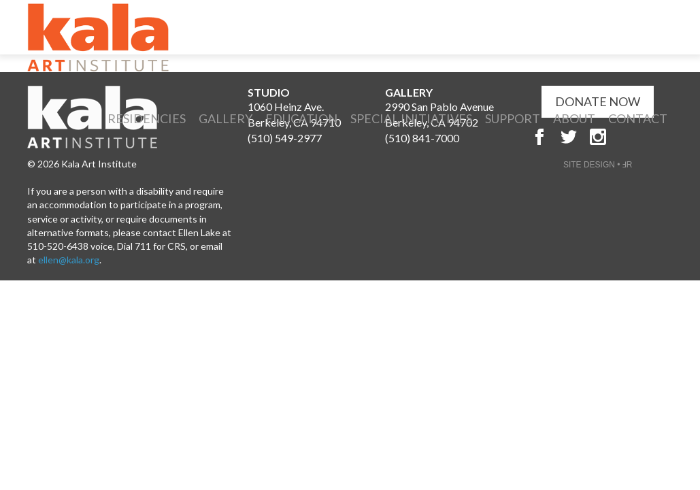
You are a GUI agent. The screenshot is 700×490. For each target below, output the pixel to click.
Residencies (146, 118)
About (574, 118)
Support (512, 118)
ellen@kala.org (68, 259)
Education (301, 118)
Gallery (225, 118)
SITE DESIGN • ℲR (598, 164)
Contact (637, 118)
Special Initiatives (411, 118)
